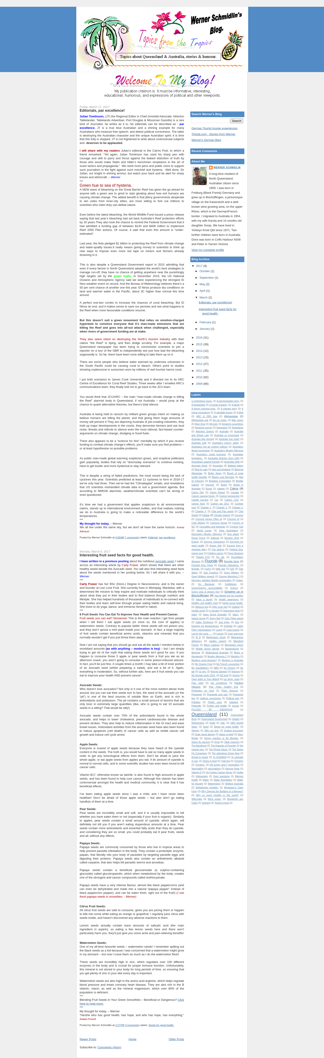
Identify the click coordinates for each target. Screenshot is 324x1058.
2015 (199, 344)
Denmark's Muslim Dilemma (206, 534)
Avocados (218, 465)
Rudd (212, 723)
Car (216, 500)
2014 (199, 351)
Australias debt (232, 462)
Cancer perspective (229, 496)
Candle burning (199, 500)
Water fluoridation (223, 780)
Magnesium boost (215, 637)
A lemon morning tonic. (203, 408)
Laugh (219, 630)
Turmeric (238, 761)
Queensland (204, 714)
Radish (235, 719)
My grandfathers (200, 668)
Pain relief (197, 683)
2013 (199, 357)
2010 (199, 377)
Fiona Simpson (235, 553)
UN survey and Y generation (224, 765)
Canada (235, 492)
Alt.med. (213, 424)
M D (198, 637)
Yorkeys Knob (222, 803)
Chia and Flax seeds (222, 511)
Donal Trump (198, 538)
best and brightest (221, 469)
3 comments (132, 1025)
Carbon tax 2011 (220, 504)
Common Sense (218, 523)
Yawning (206, 803)
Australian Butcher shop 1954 (223, 458)
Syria (217, 742)
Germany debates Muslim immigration (211, 580)
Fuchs (208, 569)
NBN (216, 668)
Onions (236, 675)
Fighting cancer (215, 553)
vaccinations (214, 768)
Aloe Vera (200, 424)
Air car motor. (220, 420)
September (207, 277)
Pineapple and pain (217, 694)
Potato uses (215, 702)
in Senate (214, 611)
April (203, 290)
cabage (221, 488)
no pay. (203, 671)
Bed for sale (201, 469)
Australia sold (198, 443)
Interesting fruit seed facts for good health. (117, 555)
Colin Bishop (198, 523)
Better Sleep (214, 473)
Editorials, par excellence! (102, 110)
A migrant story (229, 408)
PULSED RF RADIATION (211, 709)
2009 (199, 383)
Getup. (239, 580)
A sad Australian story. (228, 401)
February (206, 322)
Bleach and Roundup (223, 477)
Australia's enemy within (225, 443)
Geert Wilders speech (202, 576)
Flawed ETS (203, 557)
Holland (236, 607)
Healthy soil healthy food (204, 603)
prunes (235, 706)
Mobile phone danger (207, 649)
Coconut (238, 515)
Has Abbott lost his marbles (228, 595)
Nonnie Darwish (219, 671)
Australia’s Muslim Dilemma (228, 450)
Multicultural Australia (217, 652)
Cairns (234, 488)
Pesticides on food (202, 690)
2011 (199, 370)
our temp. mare (231, 679)
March (204, 297)
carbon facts (198, 504)
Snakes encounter (233, 730)
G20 (232, 569)
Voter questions (221, 776)
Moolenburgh (232, 649)
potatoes (233, 702)
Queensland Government (214, 719)
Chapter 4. (201, 511)
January (205, 328)
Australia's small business (211, 454)
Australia (223, 431)
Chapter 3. (237, 507)
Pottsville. (196, 706)
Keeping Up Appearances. (205, 626)
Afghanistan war (199, 420)
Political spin (232, 698)
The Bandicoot (199, 745)
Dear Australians (228, 530)
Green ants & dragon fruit (205, 592)
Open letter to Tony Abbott (205, 679)
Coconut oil (233, 519)
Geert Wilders (231, 572)
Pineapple (196, 694)
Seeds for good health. (161, 1025)
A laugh (236, 405)
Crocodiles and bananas (212, 527)
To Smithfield (220, 757)
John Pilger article (234, 618)
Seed (205, 727)
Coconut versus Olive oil (209, 519)
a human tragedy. (218, 405)
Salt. (222, 723)
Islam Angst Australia (215, 614)
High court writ (219, 607)
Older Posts (176, 1039)
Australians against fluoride (205, 462)
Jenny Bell (215, 618)
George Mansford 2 (229, 576)
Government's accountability (207, 588)
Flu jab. (220, 557)
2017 (199, 266)
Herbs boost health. (233, 603)
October (205, 271)
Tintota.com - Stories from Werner (213, 134)
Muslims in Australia (232, 660)
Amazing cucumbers (232, 424)
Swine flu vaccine (200, 742)
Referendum (197, 723)
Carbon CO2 (232, 500)
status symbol (226, 734)
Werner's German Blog (206, 140)
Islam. (236, 614)
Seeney (195, 730)
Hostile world (198, 611)
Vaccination (197, 768)
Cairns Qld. (197, 492)
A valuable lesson (223, 412)
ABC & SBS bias (206, 416)
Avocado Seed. (199, 465)
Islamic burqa (198, 618)
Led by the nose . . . (201, 634)
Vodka (240, 772)
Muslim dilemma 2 (217, 656)
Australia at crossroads (226, 435)
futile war (220, 569)
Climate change (222, 515)
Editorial (153, 537)
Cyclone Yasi (236, 527)
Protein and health (217, 706)
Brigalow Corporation (220, 481)
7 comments (132, 537)
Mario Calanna (212, 645)
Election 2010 (232, 538)
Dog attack (233, 534)
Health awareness (229, 599)
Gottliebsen (231, 584)
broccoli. (210, 485)
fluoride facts (231, 561)
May (203, 284)
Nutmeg (236, 671)
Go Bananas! (206, 584)
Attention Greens (205, 431)
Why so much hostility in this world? (217, 795)
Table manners (232, 742)
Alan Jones (237, 420)
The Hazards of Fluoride (223, 745)
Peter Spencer (229, 690)
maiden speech (217, 641)
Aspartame (237, 427)
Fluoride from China (202, 565)
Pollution (195, 702)
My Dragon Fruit (203, 664)
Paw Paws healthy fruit (223, 687)
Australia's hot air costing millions (209, 447)
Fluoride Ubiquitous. (228, 565)
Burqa (209, 488)
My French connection (228, 664)
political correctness (210, 698)
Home (133, 1039)
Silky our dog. (211, 730)
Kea (237, 622)
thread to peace (199, 757)
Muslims (235, 656)
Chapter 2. (221, 507)
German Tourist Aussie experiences (214, 128)
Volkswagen (202, 776)
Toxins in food (209, 761)
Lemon (220, 634)
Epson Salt (216, 545)
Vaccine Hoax (232, 768)
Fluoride (211, 561)
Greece (234, 588)
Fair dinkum (218, 549)
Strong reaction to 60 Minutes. (221, 738)
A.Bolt (240, 412)
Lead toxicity (233, 630)
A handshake (198, 405)
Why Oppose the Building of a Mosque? (222, 791)
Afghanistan (231, 416)
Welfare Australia (234, 784)
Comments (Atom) (109, 1047)
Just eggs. (224, 622)
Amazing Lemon (203, 427)
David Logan (204, 530)
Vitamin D (196, 772)
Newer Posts (88, 1039)
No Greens (229, 668)
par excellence (167, 537)
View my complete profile (207, 250)
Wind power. (215, 799)
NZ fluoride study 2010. (203, 675)
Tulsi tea (225, 761)
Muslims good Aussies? (204, 660)
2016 (199, 337)
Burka (224, 485)
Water (206, 780)
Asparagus (222, 427)
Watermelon (214, 784)
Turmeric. (200, 765)
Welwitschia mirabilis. (207, 787)
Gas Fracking (210, 572)
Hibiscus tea (201, 607)
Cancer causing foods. (203, 496)
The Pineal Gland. (218, 749)
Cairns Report (217, 492)
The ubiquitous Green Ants (226, 753)
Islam (194, 614)
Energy (195, 542)
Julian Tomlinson (204, 622)
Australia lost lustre (229, 439)
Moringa (195, 652)
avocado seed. (164, 561)
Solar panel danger (205, 734)
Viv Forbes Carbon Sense (219, 772)
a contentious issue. (201, 401)
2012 (199, 364)
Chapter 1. (206, 507)
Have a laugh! (204, 599)
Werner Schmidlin (227, 167)
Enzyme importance (214, 542)
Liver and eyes (235, 634)
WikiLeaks (196, 799)
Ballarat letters (235, 465)
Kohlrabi (228, 626)
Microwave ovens (234, 645)
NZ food (224, 675)
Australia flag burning (202, 439)
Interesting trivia (231, 611)
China (205, 515)
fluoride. (195, 569)
